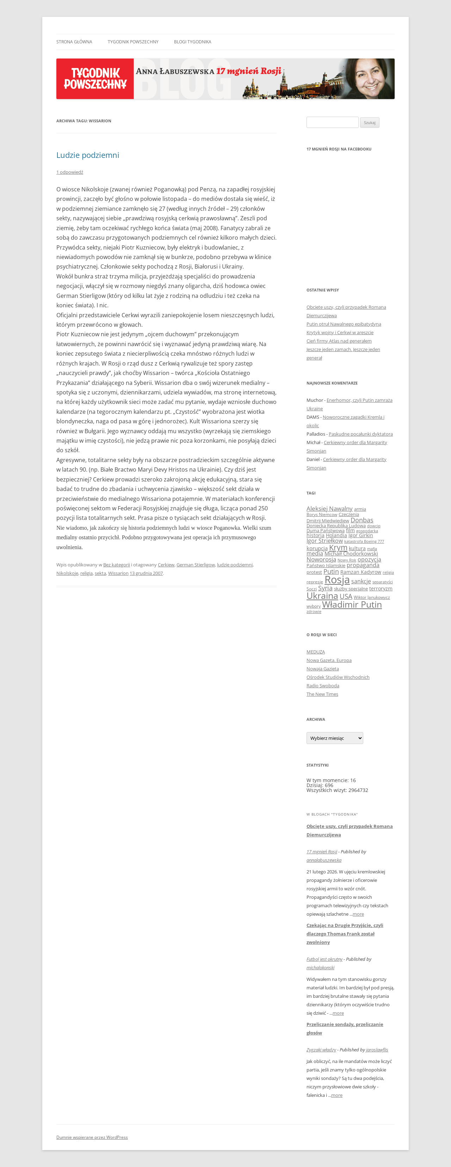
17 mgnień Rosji (322, 851)
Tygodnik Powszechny (133, 42)
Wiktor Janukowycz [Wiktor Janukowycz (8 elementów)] (372, 597)
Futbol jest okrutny (324, 959)
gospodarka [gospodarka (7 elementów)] (367, 530)
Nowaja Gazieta (323, 668)
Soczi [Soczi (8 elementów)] (312, 589)
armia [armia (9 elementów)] (360, 509)
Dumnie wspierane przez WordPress (92, 1137)
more (358, 914)
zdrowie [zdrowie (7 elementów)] (314, 611)
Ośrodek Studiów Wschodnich (338, 677)
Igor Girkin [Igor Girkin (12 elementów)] (360, 535)
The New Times (322, 694)
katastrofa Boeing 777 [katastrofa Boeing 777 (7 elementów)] (364, 541)
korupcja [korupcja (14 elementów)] (317, 548)
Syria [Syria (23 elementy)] (325, 588)
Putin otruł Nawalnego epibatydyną (344, 324)
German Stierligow (196, 564)
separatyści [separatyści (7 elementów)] (382, 581)
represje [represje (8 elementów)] (315, 582)
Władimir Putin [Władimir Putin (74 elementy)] (352, 604)
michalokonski (320, 967)
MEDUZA (316, 652)
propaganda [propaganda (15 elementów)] (363, 565)
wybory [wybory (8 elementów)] (314, 606)
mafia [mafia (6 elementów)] (372, 548)
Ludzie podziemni (87, 154)
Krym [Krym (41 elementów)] (338, 547)
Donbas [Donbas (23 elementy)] (362, 520)
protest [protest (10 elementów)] (314, 572)
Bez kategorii (116, 564)
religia (86, 573)
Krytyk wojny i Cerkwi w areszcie (340, 332)
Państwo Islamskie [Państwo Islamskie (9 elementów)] (326, 565)
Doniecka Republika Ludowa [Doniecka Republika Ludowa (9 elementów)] (336, 525)
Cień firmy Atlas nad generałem (339, 341)
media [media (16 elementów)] (315, 553)
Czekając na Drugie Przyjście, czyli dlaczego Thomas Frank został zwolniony (345, 933)
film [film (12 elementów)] (350, 530)
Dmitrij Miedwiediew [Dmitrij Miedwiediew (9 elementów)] (328, 520)
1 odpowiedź (69, 172)
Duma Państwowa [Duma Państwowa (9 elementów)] (326, 530)
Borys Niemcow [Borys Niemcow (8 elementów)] (322, 514)
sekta (100, 573)
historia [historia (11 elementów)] (316, 535)
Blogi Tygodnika (192, 42)
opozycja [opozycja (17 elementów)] (369, 559)
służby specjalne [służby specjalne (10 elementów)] (351, 588)
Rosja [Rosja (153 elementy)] (337, 579)
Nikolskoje (67, 573)
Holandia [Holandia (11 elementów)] (336, 535)
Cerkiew (166, 564)
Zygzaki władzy (321, 1049)
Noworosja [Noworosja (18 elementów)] (321, 559)
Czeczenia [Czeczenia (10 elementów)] (349, 514)
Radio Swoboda (323, 685)
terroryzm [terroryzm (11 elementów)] (381, 588)
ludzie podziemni (235, 564)
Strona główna (74, 42)
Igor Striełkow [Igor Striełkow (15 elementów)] (325, 541)
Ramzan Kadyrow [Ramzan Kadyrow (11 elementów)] (360, 572)
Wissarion (118, 573)
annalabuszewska (324, 860)
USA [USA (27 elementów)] (346, 596)
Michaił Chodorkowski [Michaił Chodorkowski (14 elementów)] (351, 553)
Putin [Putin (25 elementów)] (331, 571)
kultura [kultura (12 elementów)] (357, 548)
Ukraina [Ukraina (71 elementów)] (322, 595)
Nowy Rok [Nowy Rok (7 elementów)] (347, 560)
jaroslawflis (377, 1049)
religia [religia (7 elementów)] (388, 572)
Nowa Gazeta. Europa (329, 660)
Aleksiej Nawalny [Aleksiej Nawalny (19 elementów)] (330, 508)
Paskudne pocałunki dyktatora (361, 434)
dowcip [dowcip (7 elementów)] (374, 525)
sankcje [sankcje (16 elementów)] (361, 581)
